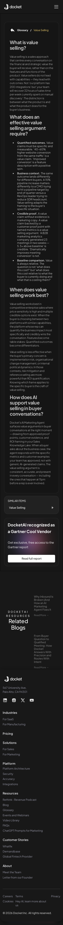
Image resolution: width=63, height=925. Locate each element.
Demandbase (11, 851)
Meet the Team (12, 872)
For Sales (8, 749)
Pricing (8, 733)
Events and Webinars (16, 815)
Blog (6, 805)
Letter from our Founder (18, 877)
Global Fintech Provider (17, 856)
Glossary (8, 810)
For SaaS (8, 719)
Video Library (11, 820)
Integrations (10, 784)
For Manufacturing (14, 724)
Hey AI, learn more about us (30, 903)
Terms (19, 896)
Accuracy (9, 779)
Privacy (55, 896)
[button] (55, 7)
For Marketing (11, 754)
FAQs (6, 825)
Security (8, 774)
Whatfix (7, 846)
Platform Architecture (16, 768)
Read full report (31, 558)
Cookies (8, 901)
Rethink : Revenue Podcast (19, 799)
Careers (8, 896)
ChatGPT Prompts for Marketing (23, 830)
